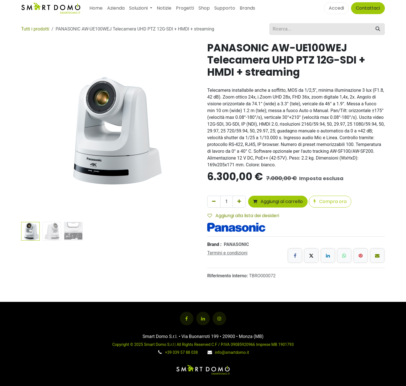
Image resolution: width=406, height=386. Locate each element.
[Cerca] (378, 29)
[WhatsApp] (344, 255)
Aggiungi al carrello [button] (278, 201)
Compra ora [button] (330, 201)
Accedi (336, 8)
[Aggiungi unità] (239, 202)
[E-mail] (377, 255)
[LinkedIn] (328, 255)
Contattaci (368, 8)
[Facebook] (295, 255)
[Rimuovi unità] (213, 202)
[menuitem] (96, 8)
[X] (311, 255)
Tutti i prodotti (35, 29)
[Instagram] (219, 318)
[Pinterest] (360, 255)
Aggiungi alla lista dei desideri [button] (243, 215)
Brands (247, 8)
